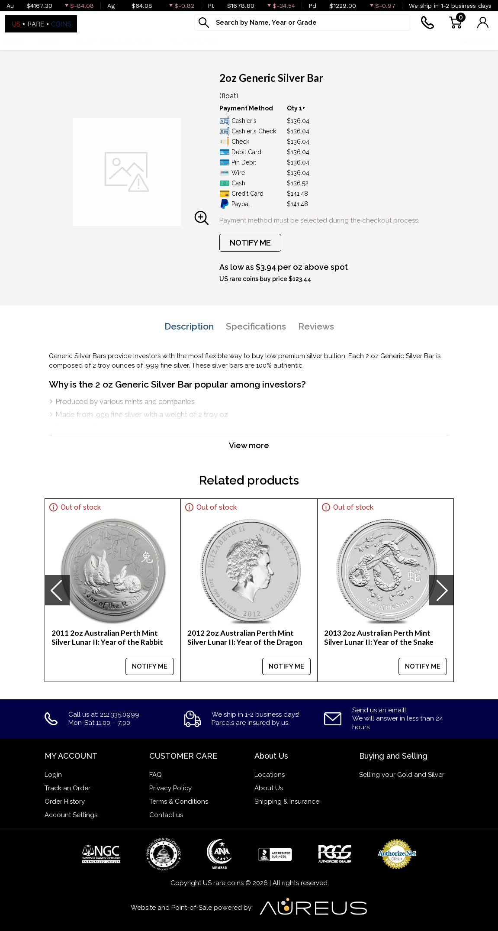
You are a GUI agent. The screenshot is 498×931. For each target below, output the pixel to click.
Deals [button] (309, 41)
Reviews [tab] (316, 326)
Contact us (166, 815)
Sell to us (476, 41)
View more (249, 445)
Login (53, 775)
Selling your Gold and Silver (401, 775)
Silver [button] (50, 41)
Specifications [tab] (256, 326)
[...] (302, 23)
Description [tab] (189, 326)
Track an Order (67, 788)
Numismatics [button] (259, 41)
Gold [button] (13, 41)
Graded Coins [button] (194, 41)
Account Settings (71, 815)
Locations (269, 775)
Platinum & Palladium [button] (115, 41)
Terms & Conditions (178, 801)
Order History (65, 801)
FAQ (155, 775)
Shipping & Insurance (286, 801)
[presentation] (57, 590)
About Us (268, 788)
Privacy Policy (170, 788)
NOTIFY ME (250, 242)
